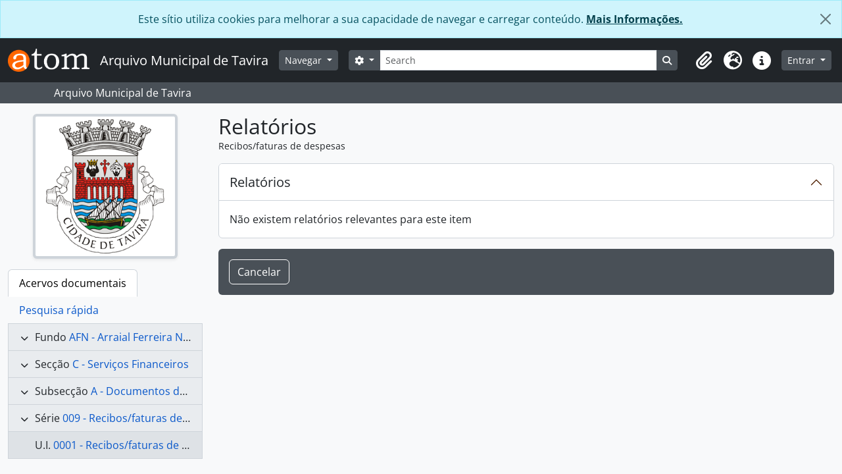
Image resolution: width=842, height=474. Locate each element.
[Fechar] (825, 19)
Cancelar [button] (259, 272)
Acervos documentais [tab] (72, 283)
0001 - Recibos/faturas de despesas (140, 445)
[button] (703, 60)
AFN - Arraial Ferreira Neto (134, 337)
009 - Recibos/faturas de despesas (147, 418)
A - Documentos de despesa (160, 391)
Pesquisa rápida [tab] (59, 310)
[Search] (518, 60)
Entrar (802, 60)
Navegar (304, 60)
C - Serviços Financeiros (130, 364)
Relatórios (260, 182)
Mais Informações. (634, 19)
